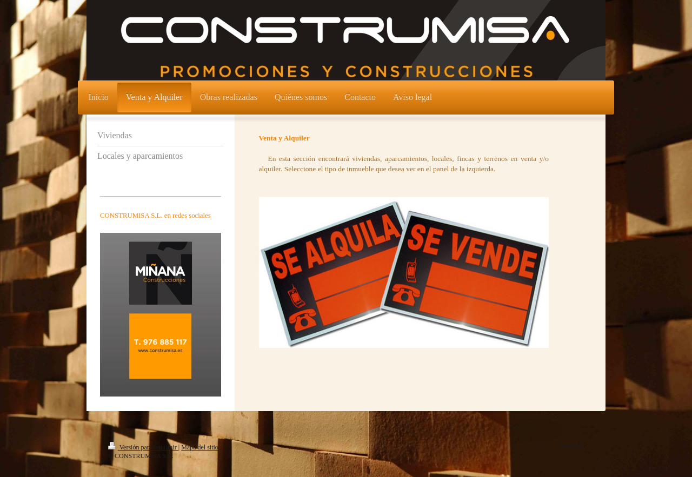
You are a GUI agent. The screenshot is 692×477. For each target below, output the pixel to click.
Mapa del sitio (199, 447)
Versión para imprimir (143, 447)
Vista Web (570, 446)
